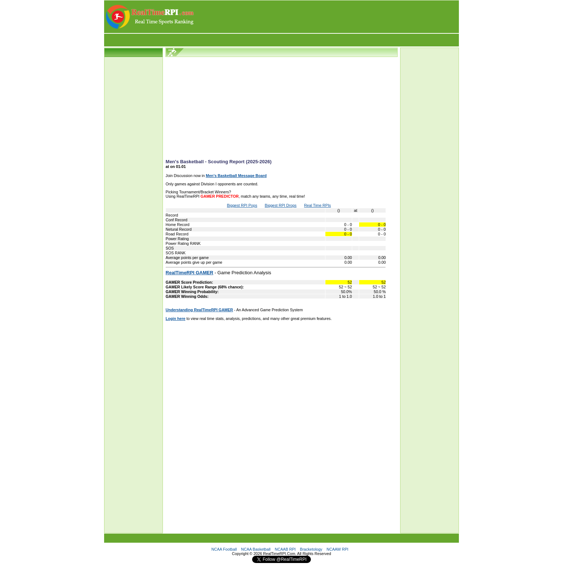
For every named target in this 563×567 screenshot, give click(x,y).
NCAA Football (224, 549)
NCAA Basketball (256, 549)
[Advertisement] (327, 16)
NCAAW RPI (337, 549)
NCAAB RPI (285, 549)
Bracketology (311, 549)
